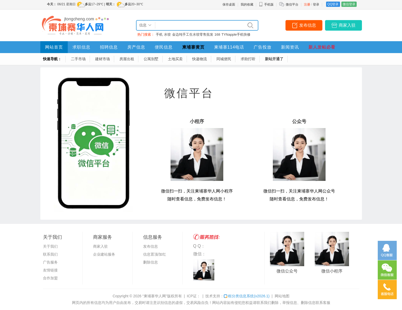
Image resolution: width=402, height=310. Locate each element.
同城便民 (223, 59)
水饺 (167, 34)
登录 (316, 4)
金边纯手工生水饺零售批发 (192, 34)
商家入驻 (347, 25)
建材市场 (102, 59)
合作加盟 (50, 278)
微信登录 (349, 4)
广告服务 (50, 262)
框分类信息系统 (246, 296)
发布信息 (307, 25)
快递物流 (199, 59)
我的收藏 (247, 4)
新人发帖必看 (321, 47)
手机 (159, 34)
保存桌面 (228, 4)
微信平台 (292, 4)
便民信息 (164, 47)
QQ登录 (333, 4)
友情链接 (50, 270)
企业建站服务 (104, 254)
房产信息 (136, 47)
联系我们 (50, 254)
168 (217, 34)
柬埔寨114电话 (229, 47)
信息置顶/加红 (154, 254)
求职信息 (81, 47)
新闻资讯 (290, 47)
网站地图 (282, 296)
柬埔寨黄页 (193, 47)
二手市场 (78, 59)
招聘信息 (109, 47)
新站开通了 (274, 59)
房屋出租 (126, 59)
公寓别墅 (151, 59)
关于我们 (50, 246)
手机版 (266, 4)
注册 (307, 4)
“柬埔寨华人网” (154, 296)
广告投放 (263, 47)
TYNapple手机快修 (235, 34)
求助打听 (248, 59)
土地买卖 (175, 59)
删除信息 (150, 262)
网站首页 (54, 47)
